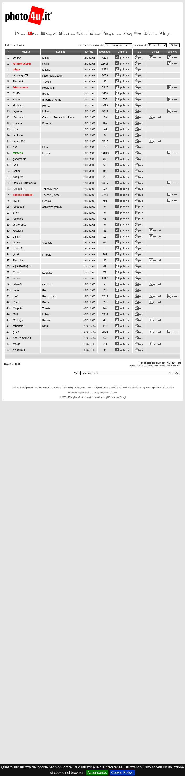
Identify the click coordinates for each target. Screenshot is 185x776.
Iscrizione (151, 34)
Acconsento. (97, 772)
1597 (162, 365)
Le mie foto (67, 34)
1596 (155, 365)
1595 (149, 365)
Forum (33, 34)
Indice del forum (14, 45)
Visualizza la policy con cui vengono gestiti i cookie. (92, 392)
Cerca (82, 34)
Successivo (173, 365)
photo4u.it (78, 397)
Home (20, 34)
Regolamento (111, 34)
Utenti (95, 34)
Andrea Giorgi (119, 397)
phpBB (107, 397)
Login (165, 34)
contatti (88, 397)
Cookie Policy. (122, 772)
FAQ (127, 34)
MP (137, 34)
